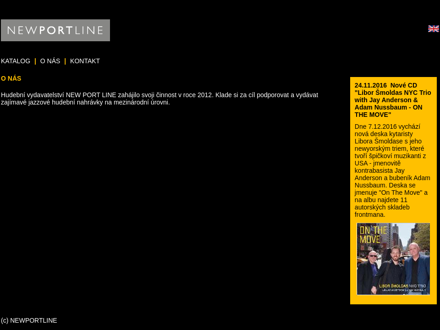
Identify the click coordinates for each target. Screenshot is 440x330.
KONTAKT (85, 61)
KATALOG (15, 61)
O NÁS (50, 61)
